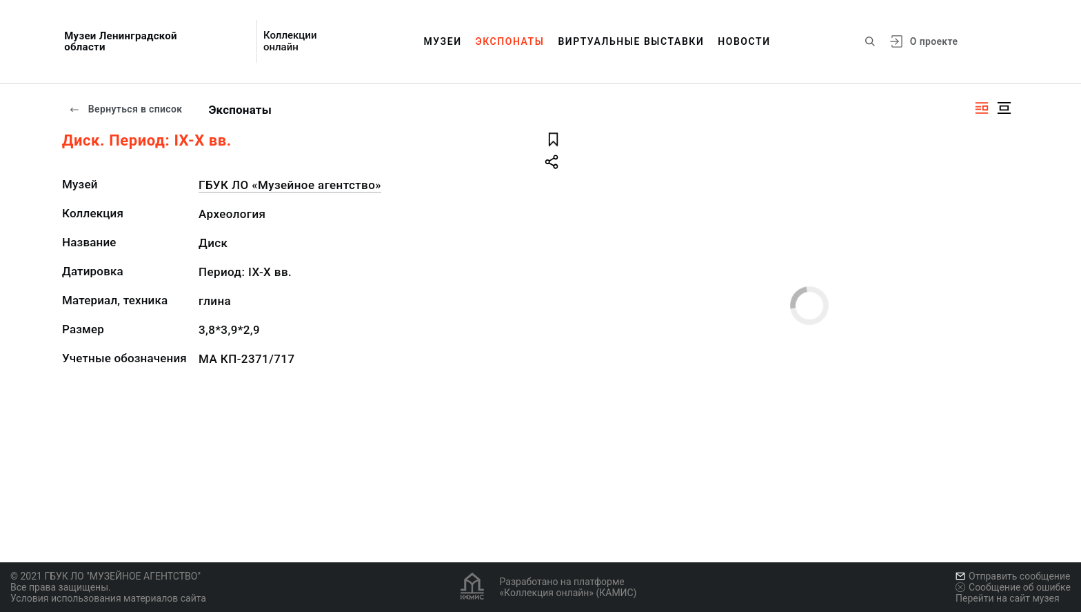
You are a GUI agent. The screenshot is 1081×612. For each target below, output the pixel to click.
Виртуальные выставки (631, 41)
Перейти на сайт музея (1008, 598)
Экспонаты (510, 41)
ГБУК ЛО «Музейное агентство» (290, 185)
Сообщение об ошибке (1013, 587)
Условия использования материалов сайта (108, 598)
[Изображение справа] (982, 108)
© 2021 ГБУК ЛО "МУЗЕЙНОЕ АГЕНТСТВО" (105, 576)
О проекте (934, 41)
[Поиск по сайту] (870, 41)
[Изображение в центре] (1004, 108)
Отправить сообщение (1013, 576)
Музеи (442, 41)
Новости (744, 41)
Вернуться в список (125, 109)
